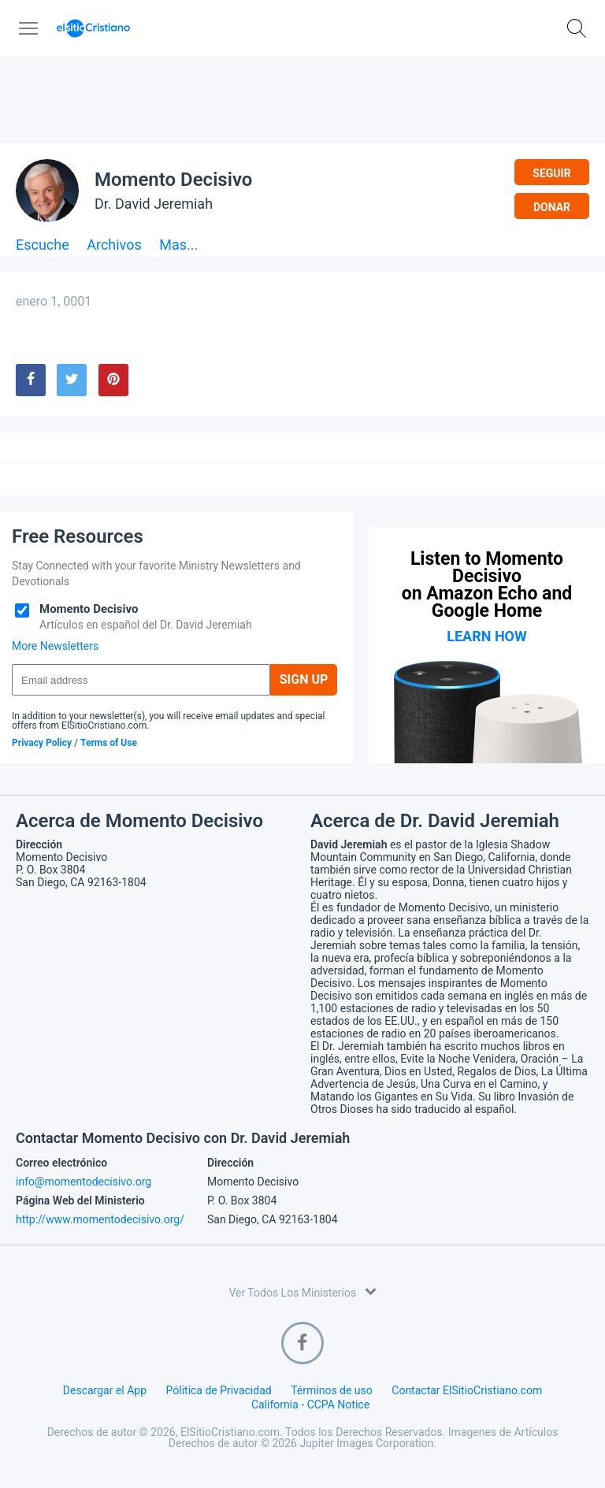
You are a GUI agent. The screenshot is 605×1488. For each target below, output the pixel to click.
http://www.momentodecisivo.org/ (100, 1219)
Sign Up (304, 679)
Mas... (178, 245)
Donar (551, 207)
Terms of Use (108, 742)
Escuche (42, 245)
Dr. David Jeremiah (154, 203)
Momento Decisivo (173, 180)
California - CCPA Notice (310, 1404)
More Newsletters (55, 645)
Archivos (114, 245)
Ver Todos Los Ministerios (302, 1291)
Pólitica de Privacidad (219, 1390)
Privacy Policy (42, 742)
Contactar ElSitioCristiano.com (467, 1390)
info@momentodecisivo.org (83, 1181)
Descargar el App (105, 1390)
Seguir (551, 173)
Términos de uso (332, 1390)
